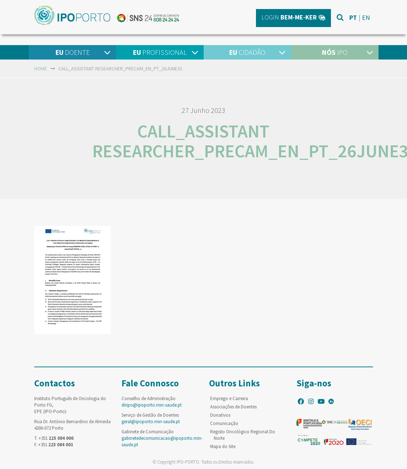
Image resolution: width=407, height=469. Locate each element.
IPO (335, 52)
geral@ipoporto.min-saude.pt (150, 421)
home (40, 68)
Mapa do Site (222, 446)
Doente (72, 52)
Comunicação (224, 423)
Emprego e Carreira (229, 398)
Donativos (220, 415)
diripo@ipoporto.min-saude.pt (151, 405)
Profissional (160, 52)
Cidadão (247, 52)
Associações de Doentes (233, 407)
